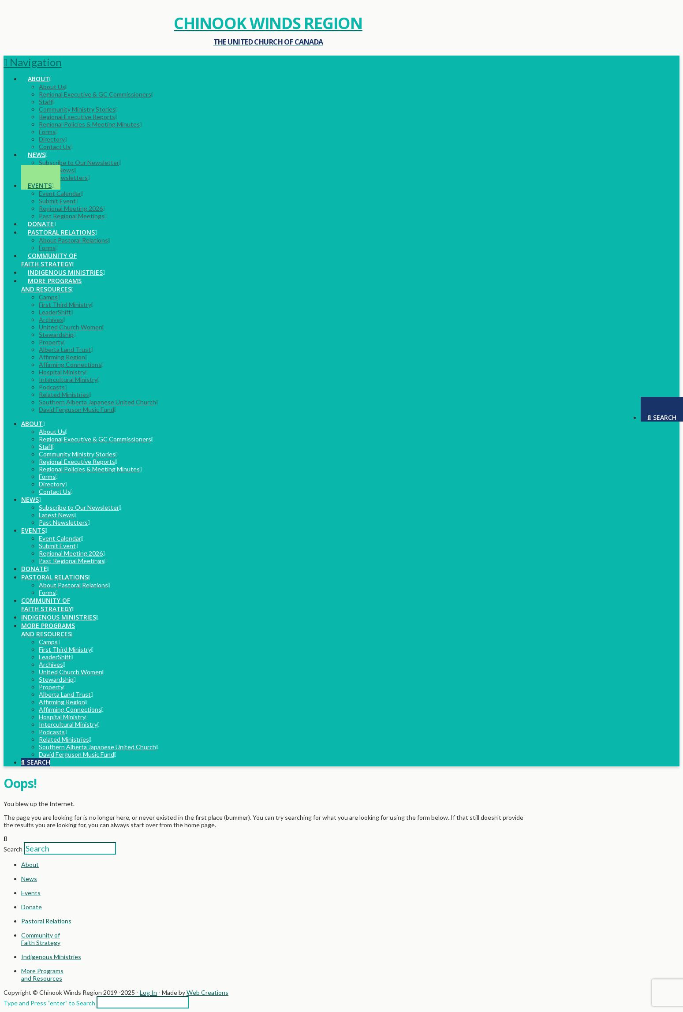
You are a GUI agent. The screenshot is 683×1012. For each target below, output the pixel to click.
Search (13, 849)
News (29, 878)
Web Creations (207, 992)
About (30, 864)
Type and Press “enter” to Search (49, 1003)
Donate (31, 907)
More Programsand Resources (42, 974)
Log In (148, 992)
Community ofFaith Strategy (40, 938)
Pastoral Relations (46, 921)
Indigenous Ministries (51, 956)
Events (31, 892)
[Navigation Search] (662, 409)
